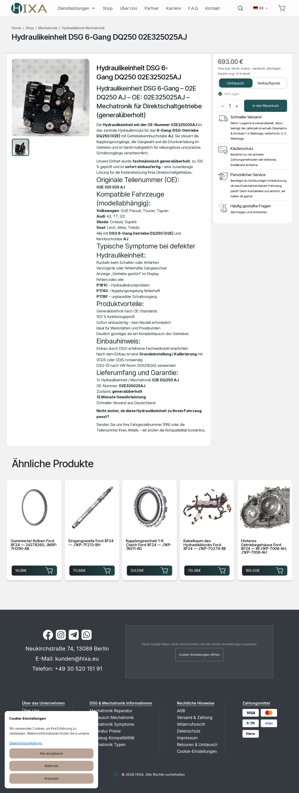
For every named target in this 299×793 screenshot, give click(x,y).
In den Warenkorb (266, 106)
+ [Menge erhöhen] (236, 106)
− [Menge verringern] (222, 106)
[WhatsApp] (87, 635)
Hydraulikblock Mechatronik (83, 28)
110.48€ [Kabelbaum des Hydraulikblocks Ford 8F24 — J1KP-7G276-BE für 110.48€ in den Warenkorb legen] (207, 570)
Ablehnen (51, 766)
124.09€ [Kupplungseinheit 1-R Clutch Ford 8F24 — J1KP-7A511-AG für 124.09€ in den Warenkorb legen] (149, 570)
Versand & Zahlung (194, 717)
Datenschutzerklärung (25, 743)
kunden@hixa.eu (77, 658)
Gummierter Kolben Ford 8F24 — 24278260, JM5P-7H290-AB (34, 545)
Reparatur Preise (105, 731)
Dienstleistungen (73, 8)
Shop (108, 8)
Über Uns (128, 8)
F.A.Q (193, 8)
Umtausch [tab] (235, 83)
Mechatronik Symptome (111, 724)
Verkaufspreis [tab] (268, 83)
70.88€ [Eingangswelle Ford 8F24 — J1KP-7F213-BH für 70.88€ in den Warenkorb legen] (92, 570)
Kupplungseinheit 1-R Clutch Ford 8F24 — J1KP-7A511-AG (149, 545)
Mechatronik (47, 28)
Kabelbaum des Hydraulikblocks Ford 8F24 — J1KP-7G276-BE (204, 545)
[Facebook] (48, 635)
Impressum (187, 738)
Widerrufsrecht (191, 724)
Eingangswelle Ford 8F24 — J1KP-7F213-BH (91, 543)
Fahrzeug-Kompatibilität (111, 738)
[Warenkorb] (283, 8)
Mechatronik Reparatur (110, 710)
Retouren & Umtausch (197, 744)
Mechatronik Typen (107, 744)
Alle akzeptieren (51, 753)
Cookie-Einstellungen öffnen (199, 654)
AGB (181, 710)
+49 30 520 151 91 (78, 668)
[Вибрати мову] (260, 8)
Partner (152, 8)
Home (16, 28)
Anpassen (51, 778)
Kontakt (212, 8)
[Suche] (240, 8)
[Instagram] (61, 635)
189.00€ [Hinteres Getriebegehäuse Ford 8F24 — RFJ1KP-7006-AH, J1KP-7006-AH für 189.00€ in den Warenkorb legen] (265, 570)
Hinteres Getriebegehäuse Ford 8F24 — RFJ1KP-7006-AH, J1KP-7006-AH (264, 547)
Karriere (173, 8)
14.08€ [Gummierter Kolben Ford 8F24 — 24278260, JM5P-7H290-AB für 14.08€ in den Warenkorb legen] (34, 570)
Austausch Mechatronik (111, 717)
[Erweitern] (92, 8)
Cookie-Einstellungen (197, 751)
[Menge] (229, 106)
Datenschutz (188, 731)
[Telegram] (74, 635)
